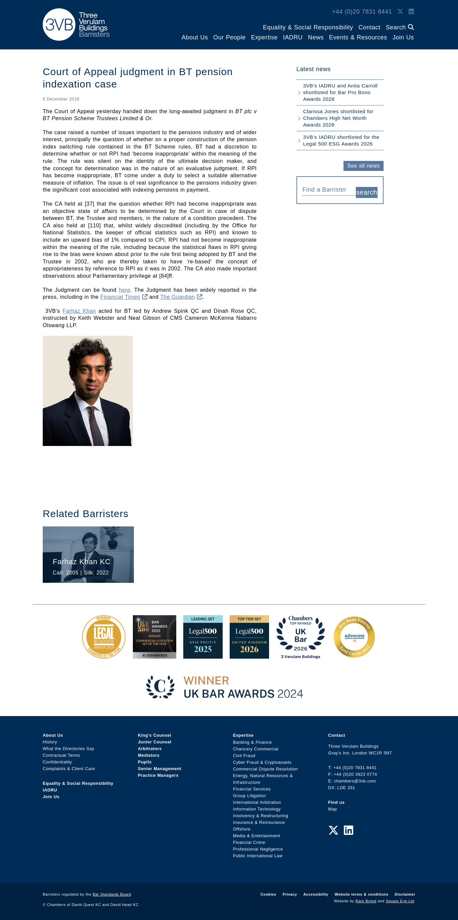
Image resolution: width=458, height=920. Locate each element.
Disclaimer (405, 894)
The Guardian (181, 297)
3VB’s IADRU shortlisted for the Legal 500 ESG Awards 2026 (341, 140)
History (50, 741)
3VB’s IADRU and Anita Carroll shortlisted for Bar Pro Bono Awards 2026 (340, 92)
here (124, 290)
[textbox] (326, 189)
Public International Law (257, 855)
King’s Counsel (154, 735)
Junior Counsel (154, 741)
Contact (370, 27)
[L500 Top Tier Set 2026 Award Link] (249, 655)
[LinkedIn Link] (411, 11)
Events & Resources (358, 37)
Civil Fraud (244, 755)
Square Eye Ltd (400, 901)
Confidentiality (57, 761)
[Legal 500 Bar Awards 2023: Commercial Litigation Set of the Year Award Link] (154, 655)
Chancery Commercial (255, 748)
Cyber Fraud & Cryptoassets (262, 761)
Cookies (268, 894)
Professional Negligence (258, 848)
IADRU (293, 37)
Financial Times (124, 297)
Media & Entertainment (256, 835)
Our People (229, 37)
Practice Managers (158, 775)
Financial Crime (249, 842)
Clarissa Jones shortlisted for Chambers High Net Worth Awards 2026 (338, 118)
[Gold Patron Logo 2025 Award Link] (354, 655)
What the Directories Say (68, 748)
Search (400, 27)
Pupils (145, 761)
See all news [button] (363, 166)
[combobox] (329, 189)
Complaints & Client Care (69, 768)
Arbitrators (150, 748)
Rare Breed (366, 901)
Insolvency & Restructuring (260, 815)
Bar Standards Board (112, 894)
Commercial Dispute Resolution (265, 768)
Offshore (242, 828)
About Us (195, 37)
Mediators (149, 755)
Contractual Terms (61, 755)
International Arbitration (257, 801)
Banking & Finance (252, 741)
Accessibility (315, 894)
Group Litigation (249, 795)
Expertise (264, 37)
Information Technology (257, 808)
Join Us (403, 37)
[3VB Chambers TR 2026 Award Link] (300, 655)
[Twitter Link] (400, 11)
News (316, 37)
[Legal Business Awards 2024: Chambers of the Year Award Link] (104, 655)
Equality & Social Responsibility (308, 27)
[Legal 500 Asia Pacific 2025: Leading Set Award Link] (203, 655)
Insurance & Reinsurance (259, 822)
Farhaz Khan (79, 311)
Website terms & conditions (361, 894)
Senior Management (159, 768)
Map (332, 809)
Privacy (289, 894)
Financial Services (252, 788)
